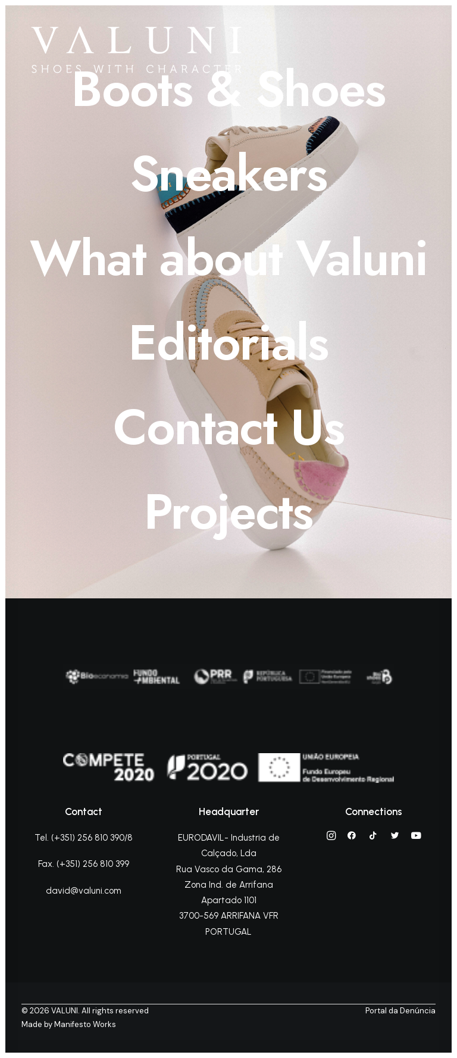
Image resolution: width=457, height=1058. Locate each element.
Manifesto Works (85, 1024)
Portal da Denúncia (400, 1011)
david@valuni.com (83, 890)
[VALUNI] (136, 49)
